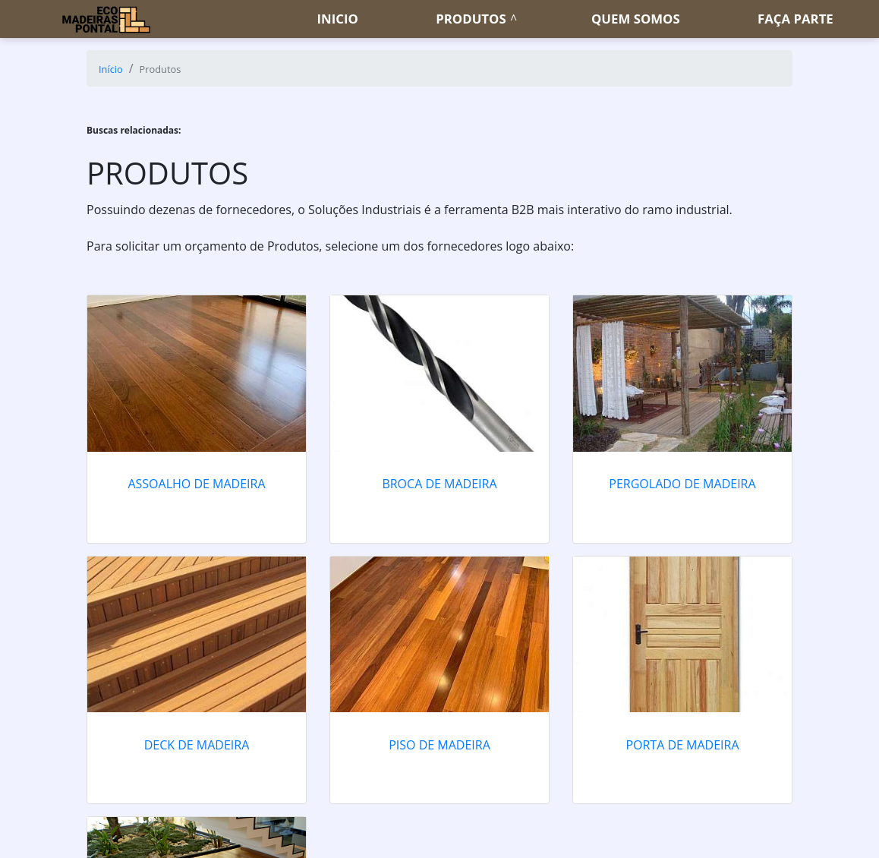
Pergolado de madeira (682, 483)
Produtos (471, 18)
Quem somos (635, 18)
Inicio (337, 18)
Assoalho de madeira (196, 483)
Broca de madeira (439, 483)
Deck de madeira (197, 745)
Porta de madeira (682, 745)
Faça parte (795, 18)
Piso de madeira (439, 745)
